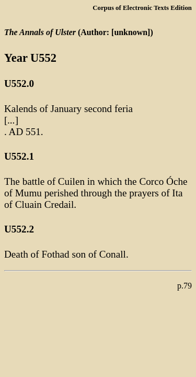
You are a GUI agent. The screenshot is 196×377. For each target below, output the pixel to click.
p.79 (184, 285)
